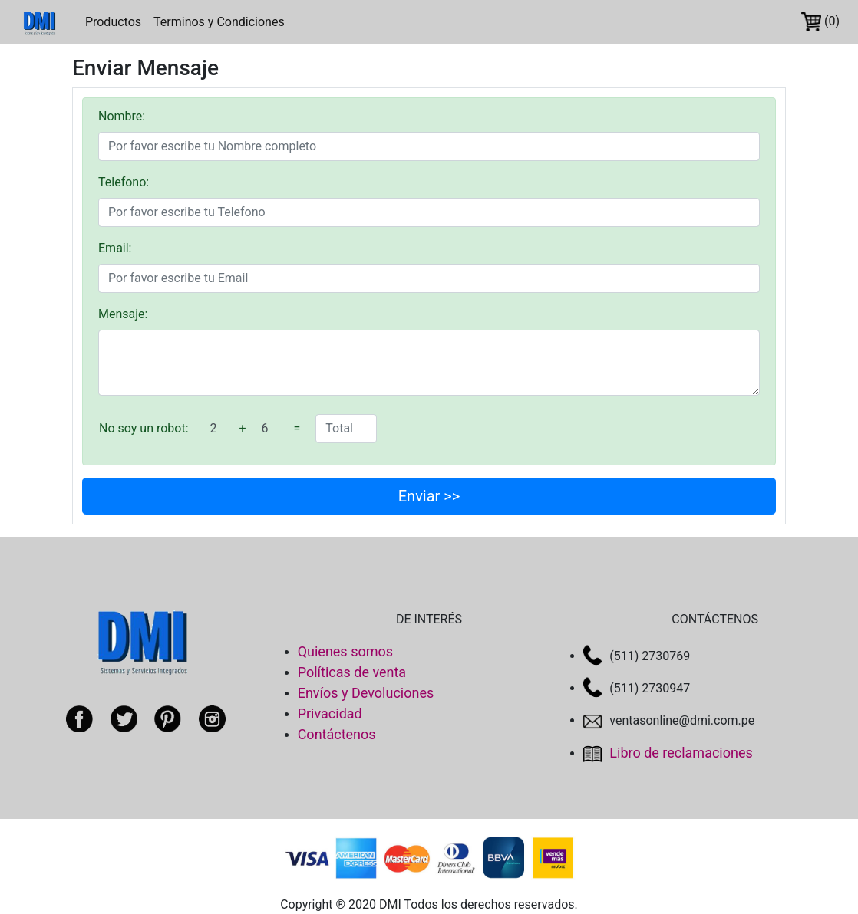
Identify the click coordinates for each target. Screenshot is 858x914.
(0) (820, 21)
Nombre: (121, 116)
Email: (114, 248)
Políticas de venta (352, 672)
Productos (113, 22)
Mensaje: (122, 314)
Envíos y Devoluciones (366, 693)
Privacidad (330, 713)
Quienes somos (345, 651)
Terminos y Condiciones (219, 22)
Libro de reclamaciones (667, 753)
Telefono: (123, 182)
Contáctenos (337, 734)
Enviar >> (429, 496)
